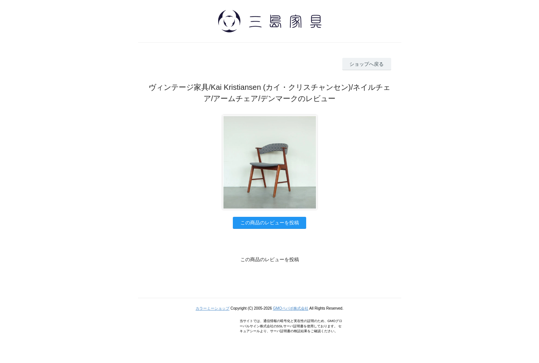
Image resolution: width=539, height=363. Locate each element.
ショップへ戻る (366, 64)
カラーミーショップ (212, 308)
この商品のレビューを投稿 (269, 222)
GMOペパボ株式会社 (290, 308)
